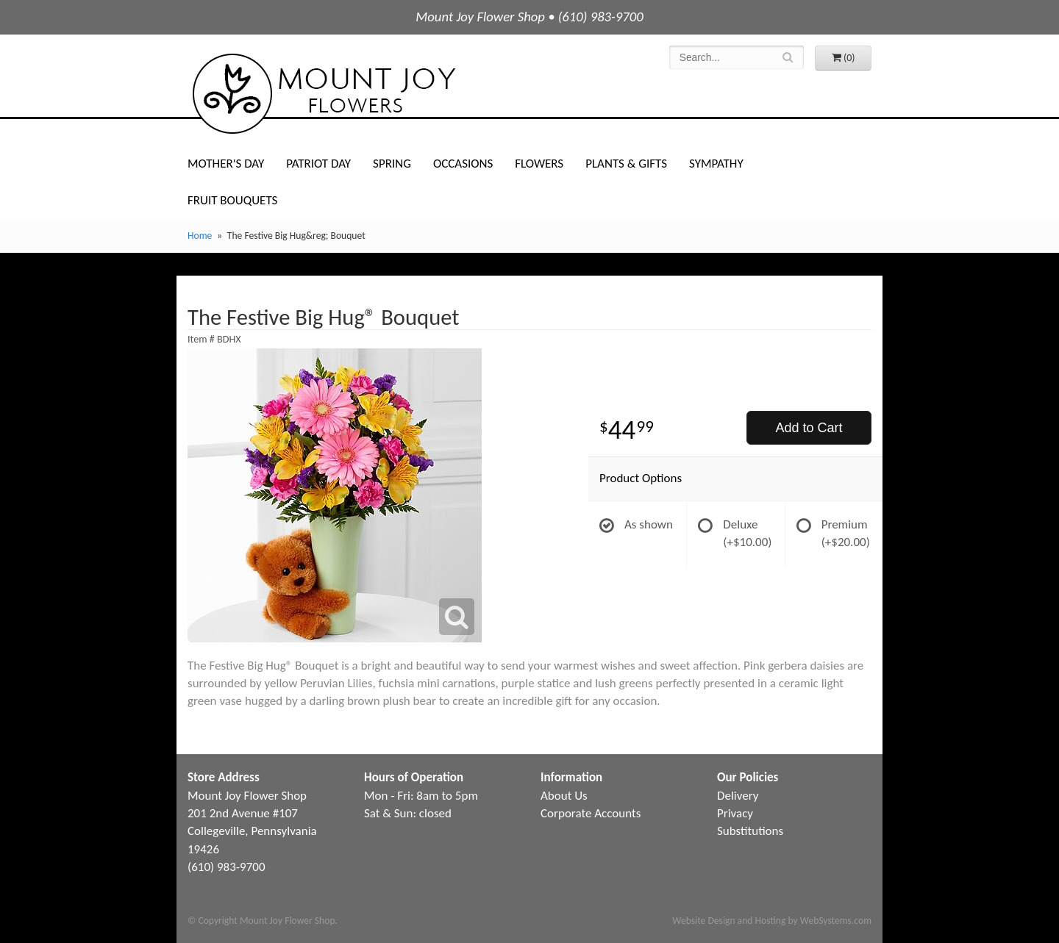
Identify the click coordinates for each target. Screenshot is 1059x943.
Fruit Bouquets (232, 200)
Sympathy (716, 163)
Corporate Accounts (591, 813)
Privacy (735, 813)
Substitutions (750, 831)
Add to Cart (808, 427)
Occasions (463, 163)
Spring (392, 163)
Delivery (737, 795)
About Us (564, 795)
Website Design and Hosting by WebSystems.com (771, 920)
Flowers (539, 163)
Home (200, 235)
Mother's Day (226, 163)
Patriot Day (318, 163)
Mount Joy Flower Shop (323, 93)
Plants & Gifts (626, 163)
